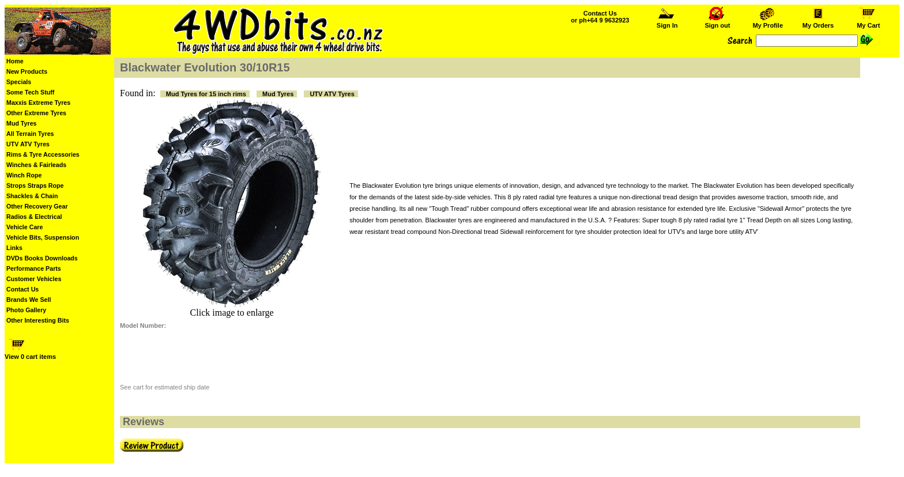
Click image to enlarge (232, 312)
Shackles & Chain (32, 195)
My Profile (768, 22)
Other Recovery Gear (37, 206)
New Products (26, 71)
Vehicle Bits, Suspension (42, 237)
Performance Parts (33, 268)
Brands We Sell (28, 299)
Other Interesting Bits (37, 320)
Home (15, 61)
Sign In (667, 22)
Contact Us (22, 289)
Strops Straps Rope (34, 185)
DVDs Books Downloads (42, 258)
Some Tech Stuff (30, 92)
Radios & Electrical (34, 216)
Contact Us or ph (600, 17)
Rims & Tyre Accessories (43, 154)
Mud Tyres (21, 123)
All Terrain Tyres (30, 133)
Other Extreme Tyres (36, 112)
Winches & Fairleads (36, 164)
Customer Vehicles (33, 278)
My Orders (818, 22)
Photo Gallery (26, 309)
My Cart (868, 22)
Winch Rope (24, 175)
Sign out (717, 22)
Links (14, 247)
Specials (18, 81)
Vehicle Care (24, 227)
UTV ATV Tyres (28, 144)
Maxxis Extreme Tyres (38, 102)
